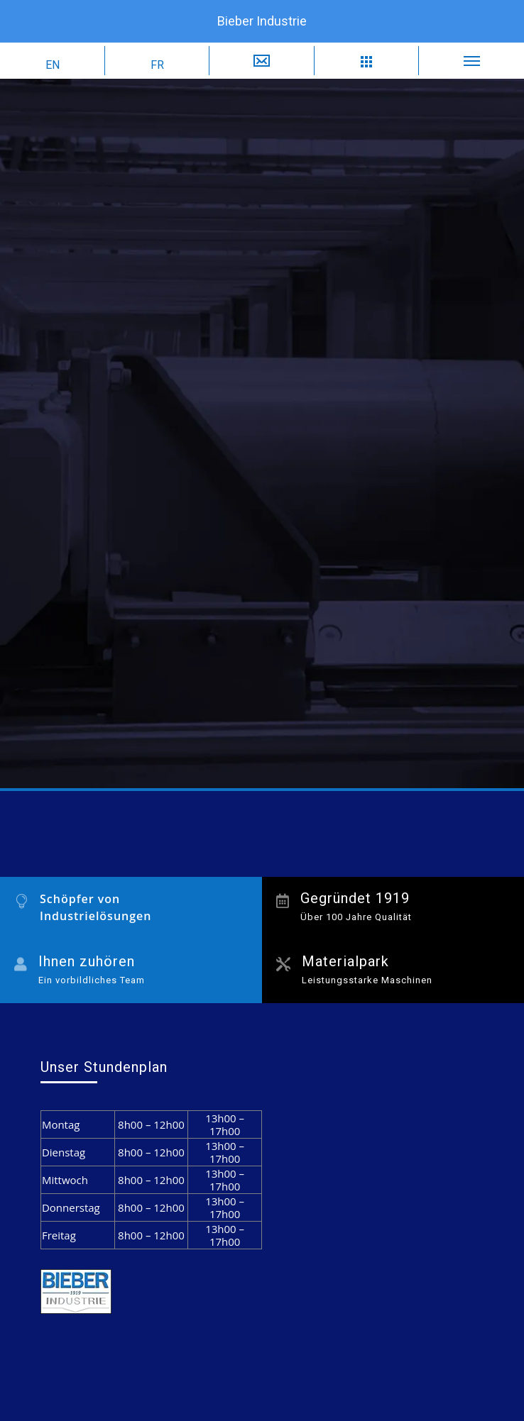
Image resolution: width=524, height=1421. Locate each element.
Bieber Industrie (262, 20)
